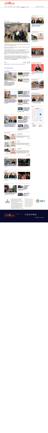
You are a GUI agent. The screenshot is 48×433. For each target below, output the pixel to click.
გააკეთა (9, 56)
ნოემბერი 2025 (38, 108)
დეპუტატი (8, 64)
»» (42, 108)
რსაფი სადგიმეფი (34, 41)
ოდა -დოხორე (19, 148)
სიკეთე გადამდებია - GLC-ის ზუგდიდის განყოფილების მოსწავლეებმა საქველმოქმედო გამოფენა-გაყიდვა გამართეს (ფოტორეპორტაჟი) (24, 187)
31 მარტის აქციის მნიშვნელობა (36, 102)
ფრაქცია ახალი (22, 64)
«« (32, 108)
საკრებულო (18, 64)
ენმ (10, 64)
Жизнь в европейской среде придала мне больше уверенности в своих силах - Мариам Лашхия (37, 73)
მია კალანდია (14, 64)
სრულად (29, 138)
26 (40, 112)
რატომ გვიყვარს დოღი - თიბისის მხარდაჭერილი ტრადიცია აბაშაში (26, 73)
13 (37, 114)
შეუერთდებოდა (14, 59)
